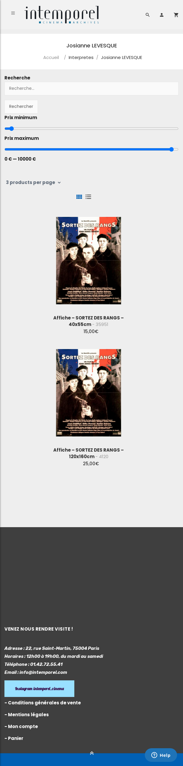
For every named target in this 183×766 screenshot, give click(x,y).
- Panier (13, 738)
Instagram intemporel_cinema (39, 688)
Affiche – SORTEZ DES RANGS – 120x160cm (88, 453)
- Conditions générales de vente (42, 703)
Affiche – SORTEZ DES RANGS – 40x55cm (88, 321)
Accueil (51, 57)
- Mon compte (21, 726)
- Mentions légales (26, 714)
